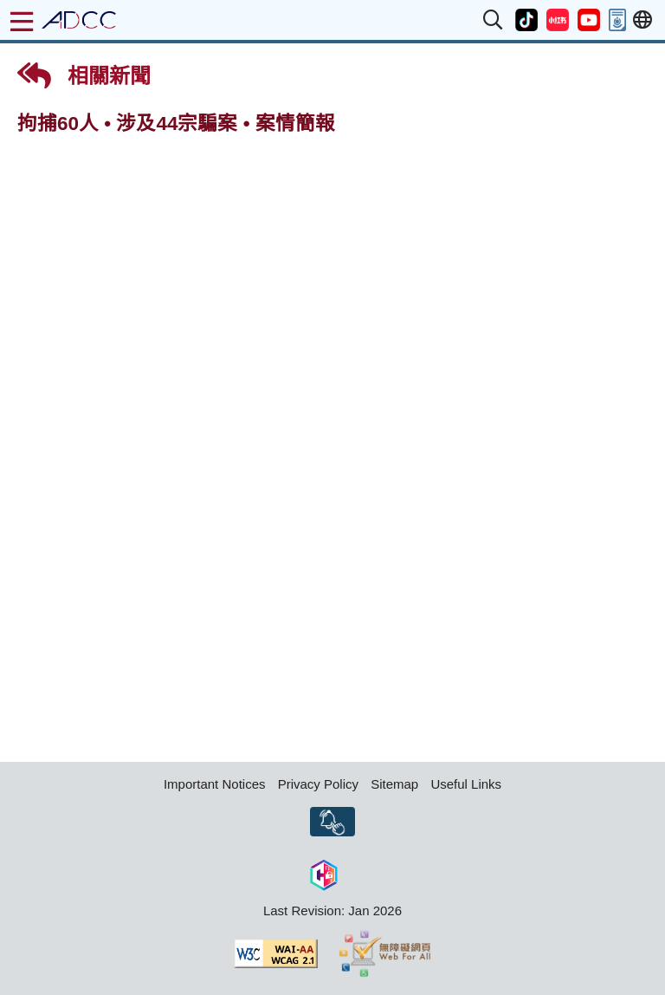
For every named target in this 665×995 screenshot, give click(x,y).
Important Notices (215, 784)
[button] (493, 20)
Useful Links (465, 784)
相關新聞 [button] (84, 75)
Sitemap (394, 784)
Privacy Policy (318, 784)
